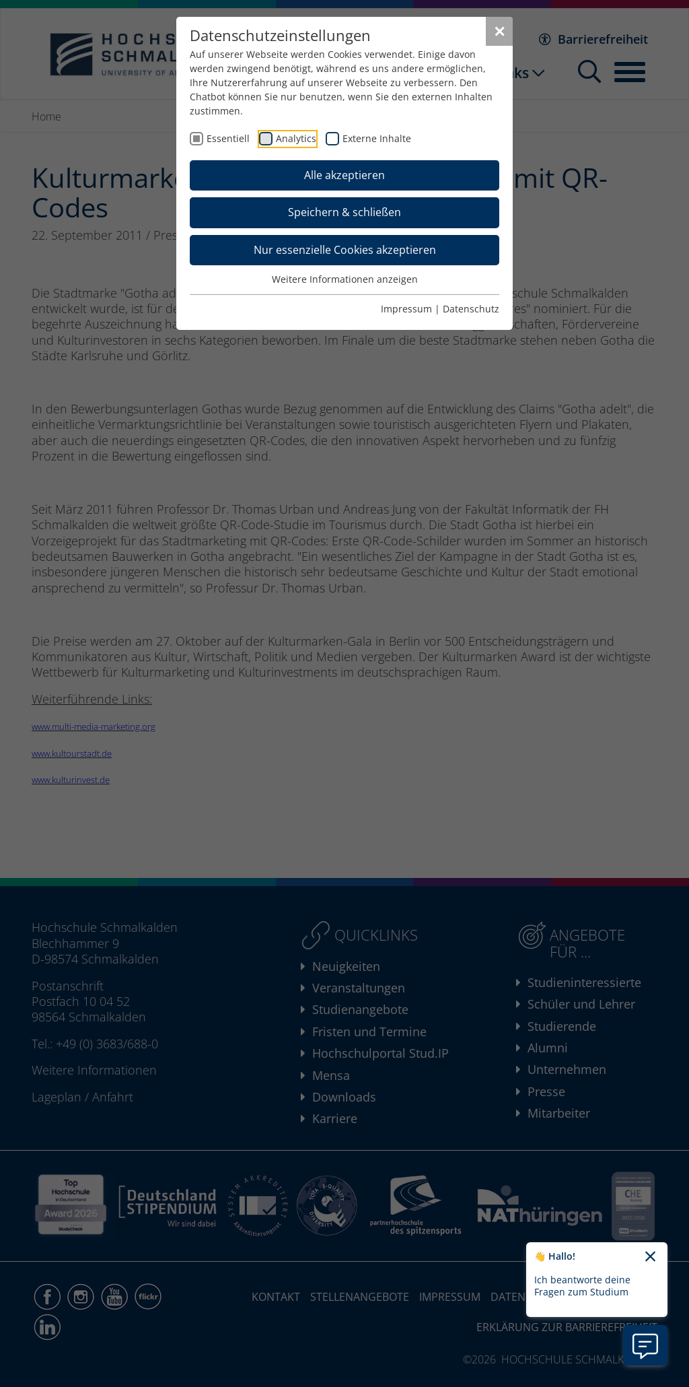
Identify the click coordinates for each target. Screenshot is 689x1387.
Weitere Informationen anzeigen (345, 279)
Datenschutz (471, 308)
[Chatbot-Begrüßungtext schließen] (650, 1257)
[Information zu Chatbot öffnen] (645, 1345)
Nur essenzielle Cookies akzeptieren (345, 249)
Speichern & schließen (344, 212)
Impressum (406, 308)
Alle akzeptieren (344, 175)
